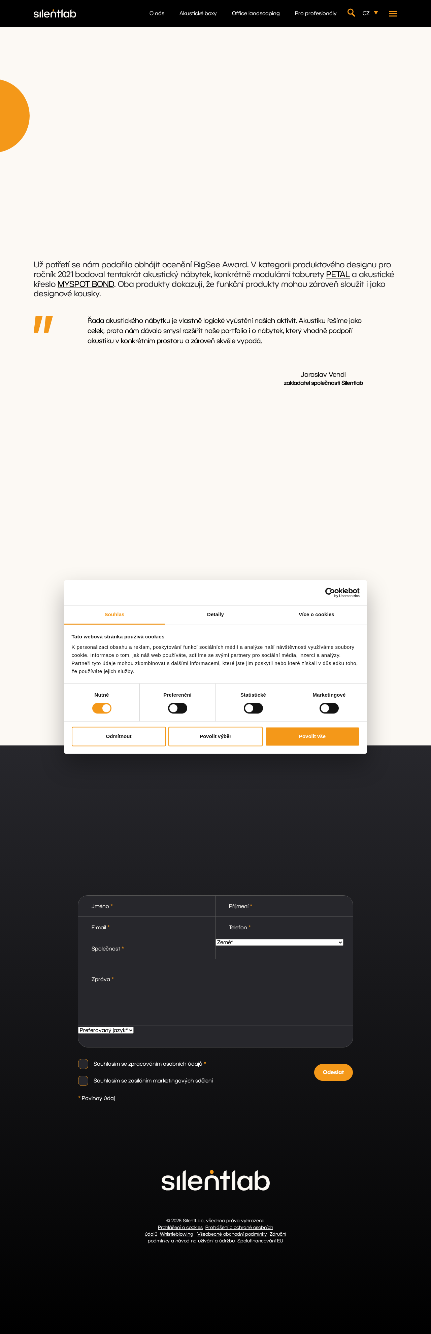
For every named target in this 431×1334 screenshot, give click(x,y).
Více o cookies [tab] (316, 614)
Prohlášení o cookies (180, 1227)
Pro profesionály (316, 13)
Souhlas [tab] (114, 614)
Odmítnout (119, 736)
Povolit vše (312, 736)
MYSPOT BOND (86, 284)
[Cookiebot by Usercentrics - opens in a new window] (330, 593)
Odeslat (333, 1072)
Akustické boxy (198, 13)
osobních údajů (182, 1064)
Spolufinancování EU (260, 1241)
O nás (157, 13)
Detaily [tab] (215, 614)
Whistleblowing (176, 1234)
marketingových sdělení (183, 1080)
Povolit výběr (215, 736)
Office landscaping (256, 13)
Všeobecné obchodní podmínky (232, 1234)
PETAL (338, 275)
